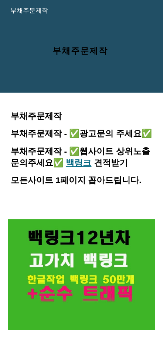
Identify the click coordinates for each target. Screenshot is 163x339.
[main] (81, 46)
